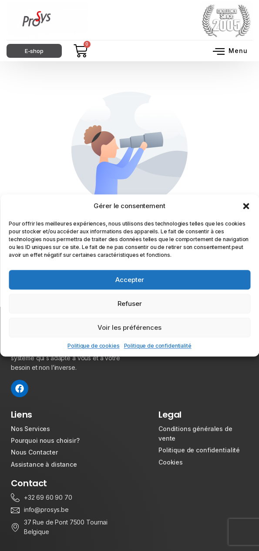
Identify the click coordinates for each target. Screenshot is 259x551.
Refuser (130, 303)
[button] (246, 206)
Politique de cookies (93, 345)
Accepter (129, 280)
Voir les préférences (129, 327)
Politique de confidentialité (158, 345)
